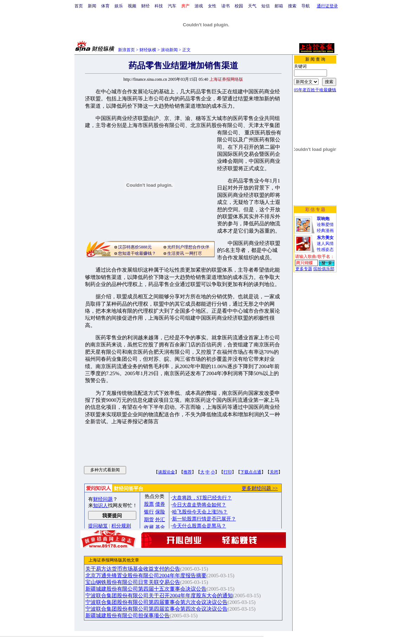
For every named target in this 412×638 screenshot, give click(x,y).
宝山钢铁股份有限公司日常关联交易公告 (132, 582)
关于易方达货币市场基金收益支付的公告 (132, 569)
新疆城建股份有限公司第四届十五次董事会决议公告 (146, 589)
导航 (305, 6)
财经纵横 (147, 49)
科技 (159, 6)
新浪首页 (126, 49)
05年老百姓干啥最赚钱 (315, 89)
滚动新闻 (169, 49)
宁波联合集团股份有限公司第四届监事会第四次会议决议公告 (156, 609)
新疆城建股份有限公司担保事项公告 (127, 615)
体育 (105, 6)
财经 (145, 6)
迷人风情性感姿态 (325, 243)
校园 (239, 6)
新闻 (92, 6)
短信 (265, 6)
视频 (132, 6)
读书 (225, 6)
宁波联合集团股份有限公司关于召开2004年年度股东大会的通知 (159, 595)
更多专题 (303, 268)
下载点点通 (250, 472)
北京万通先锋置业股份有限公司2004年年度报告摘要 (146, 575)
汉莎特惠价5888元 (135, 247)
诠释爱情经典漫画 (325, 224)
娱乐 (119, 6)
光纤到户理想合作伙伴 (188, 247)
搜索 (292, 6)
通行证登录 (327, 6)
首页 (78, 6)
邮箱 (279, 6)
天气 (252, 6)
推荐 (187, 472)
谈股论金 (166, 472)
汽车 (172, 6)
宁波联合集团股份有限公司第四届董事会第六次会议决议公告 (156, 602)
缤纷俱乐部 (323, 268)
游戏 (199, 6)
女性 (212, 6)
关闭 (274, 472)
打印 (227, 472)
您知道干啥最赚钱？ (137, 253)
